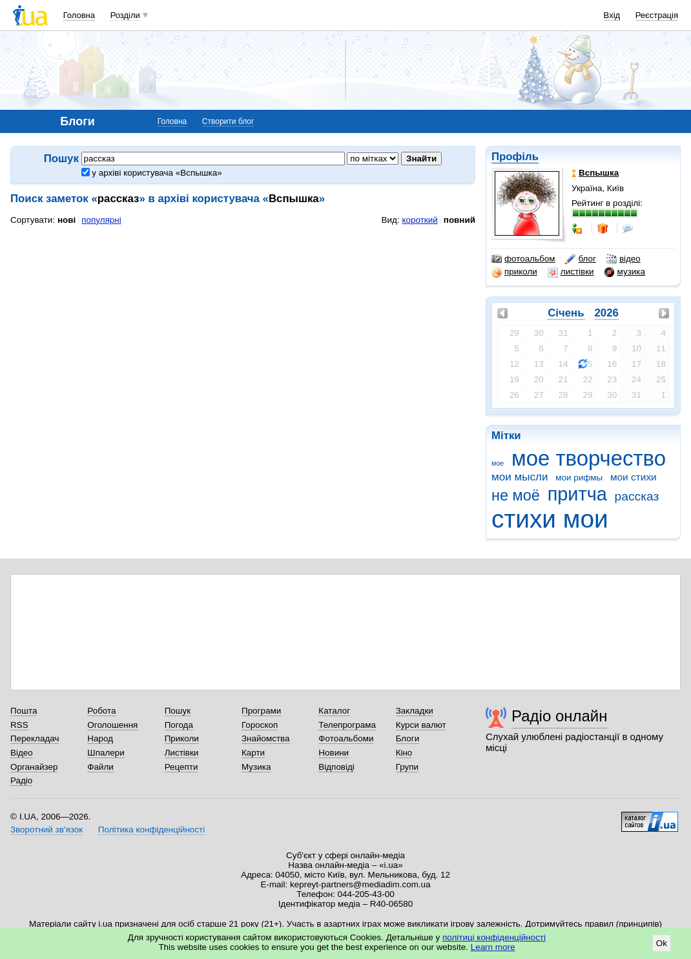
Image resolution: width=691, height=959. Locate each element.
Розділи (125, 15)
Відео (21, 753)
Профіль (515, 156)
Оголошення (112, 725)
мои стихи (633, 476)
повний (459, 220)
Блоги (408, 738)
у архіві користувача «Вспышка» (151, 173)
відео (623, 259)
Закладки (414, 711)
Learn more (493, 947)
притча (577, 494)
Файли (100, 767)
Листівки (182, 753)
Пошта (23, 711)
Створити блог (228, 121)
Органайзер (33, 767)
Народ (100, 738)
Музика (256, 767)
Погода (179, 725)
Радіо (21, 780)
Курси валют (421, 725)
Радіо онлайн (559, 716)
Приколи (182, 738)
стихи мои (549, 519)
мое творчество (588, 458)
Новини (333, 753)
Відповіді (336, 767)
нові (66, 220)
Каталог (334, 711)
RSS (19, 725)
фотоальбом (523, 259)
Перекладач (34, 738)
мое (497, 463)
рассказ (637, 496)
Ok (661, 943)
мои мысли (519, 477)
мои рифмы (579, 477)
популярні (101, 220)
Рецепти (181, 767)
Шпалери (105, 753)
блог (580, 259)
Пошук (178, 711)
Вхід (612, 15)
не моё (515, 495)
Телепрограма (347, 725)
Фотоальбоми (345, 738)
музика (624, 272)
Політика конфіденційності (151, 829)
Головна (79, 15)
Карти (253, 753)
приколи (514, 272)
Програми (261, 711)
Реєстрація (656, 15)
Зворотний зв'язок (46, 829)
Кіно (404, 753)
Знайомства (266, 738)
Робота (101, 711)
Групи (407, 767)
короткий (420, 220)
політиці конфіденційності (494, 937)
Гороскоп (260, 725)
